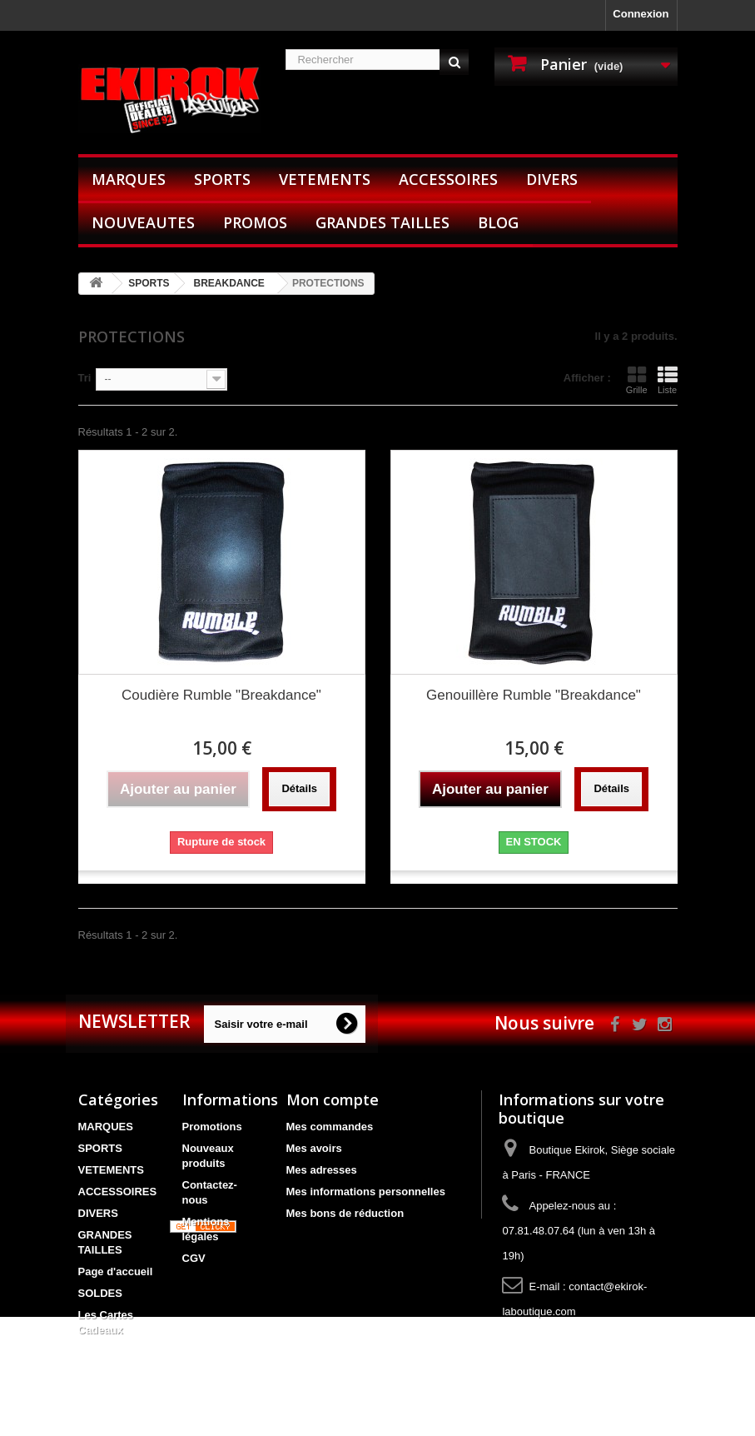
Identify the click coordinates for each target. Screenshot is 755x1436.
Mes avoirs (314, 1148)
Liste (668, 380)
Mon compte (332, 1099)
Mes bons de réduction (345, 1213)
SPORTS (222, 179)
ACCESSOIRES (448, 179)
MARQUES (129, 179)
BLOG (498, 222)
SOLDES (100, 1293)
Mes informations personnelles (365, 1191)
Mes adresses (321, 1170)
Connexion (640, 13)
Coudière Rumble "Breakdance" (221, 695)
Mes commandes (330, 1126)
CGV (194, 1258)
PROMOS (255, 222)
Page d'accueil (115, 1271)
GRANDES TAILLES (382, 222)
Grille (637, 380)
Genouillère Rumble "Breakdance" (533, 695)
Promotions (212, 1126)
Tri (85, 377)
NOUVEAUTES (143, 222)
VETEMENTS (324, 179)
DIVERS (552, 179)
